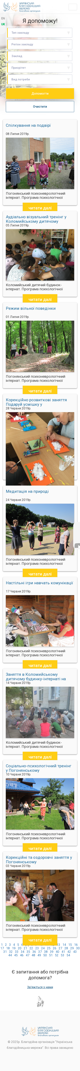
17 (2, 948)
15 (70, 945)
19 (14, 948)
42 (69, 952)
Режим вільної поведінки (31, 308)
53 (62, 955)
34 (22, 952)
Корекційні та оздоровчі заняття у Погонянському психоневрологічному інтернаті (39, 859)
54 (68, 955)
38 (46, 952)
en (3, 18)
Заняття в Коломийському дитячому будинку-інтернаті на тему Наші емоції (36, 676)
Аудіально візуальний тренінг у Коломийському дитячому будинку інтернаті (36, 219)
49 (39, 955)
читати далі (40, 208)
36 (34, 952)
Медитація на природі (27, 491)
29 (72, 948)
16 (76, 945)
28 (66, 948)
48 (33, 955)
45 (16, 955)
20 (19, 948)
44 (10, 955)
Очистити (40, 106)
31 (5, 952)
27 (60, 948)
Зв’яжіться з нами (40, 987)
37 (40, 952)
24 (43, 948)
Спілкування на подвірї (28, 125)
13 (58, 945)
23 (37, 948)
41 (63, 952)
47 (27, 955)
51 (51, 955)
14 (64, 945)
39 (51, 952)
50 (45, 955)
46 (21, 955)
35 (28, 952)
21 (25, 948)
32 (11, 952)
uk (3, 24)
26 (54, 948)
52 (56, 955)
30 (78, 948)
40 (57, 952)
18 (8, 948)
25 (48, 948)
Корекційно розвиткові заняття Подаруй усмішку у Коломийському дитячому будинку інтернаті (36, 402)
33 (16, 952)
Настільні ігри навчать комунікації (39, 583)
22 (31, 948)
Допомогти (40, 93)
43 (75, 952)
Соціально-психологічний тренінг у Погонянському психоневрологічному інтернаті (38, 768)
